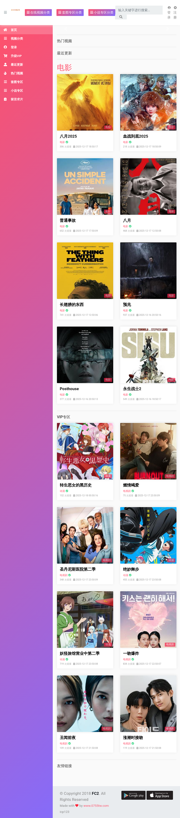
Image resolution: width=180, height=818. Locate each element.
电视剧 (127, 491)
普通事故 (68, 220)
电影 (64, 67)
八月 (127, 220)
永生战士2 (132, 388)
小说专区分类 (101, 12)
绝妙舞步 (131, 569)
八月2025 (68, 136)
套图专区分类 (70, 12)
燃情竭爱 (131, 485)
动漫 (62, 491)
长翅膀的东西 (72, 304)
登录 (169, 12)
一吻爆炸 (131, 653)
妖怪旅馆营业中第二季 (80, 653)
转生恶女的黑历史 (76, 485)
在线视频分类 (38, 12)
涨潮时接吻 (133, 737)
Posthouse (69, 388)
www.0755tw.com (96, 805)
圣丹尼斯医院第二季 (78, 569)
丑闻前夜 (68, 737)
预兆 (127, 304)
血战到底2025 (135, 136)
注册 (175, 12)
